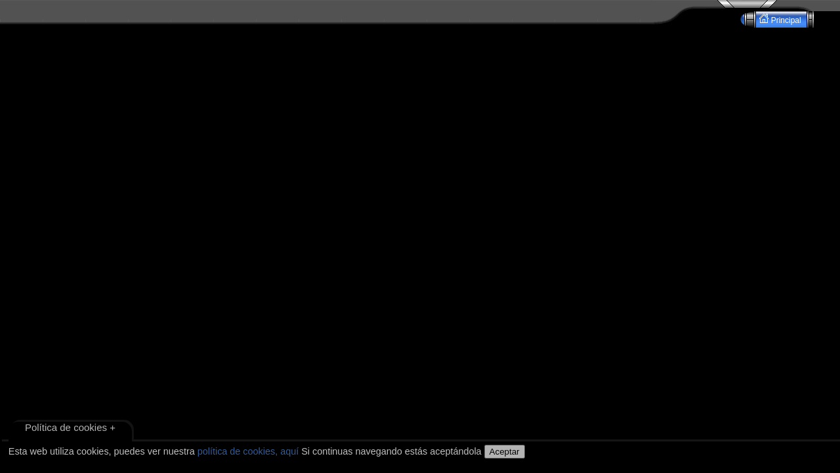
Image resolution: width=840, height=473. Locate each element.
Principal (781, 19)
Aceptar (505, 452)
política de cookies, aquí (248, 451)
